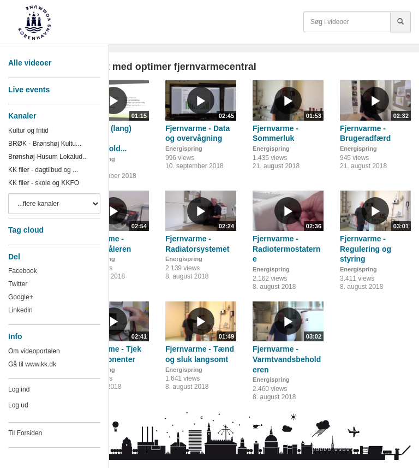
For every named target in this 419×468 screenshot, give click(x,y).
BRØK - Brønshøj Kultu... (44, 143)
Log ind (18, 389)
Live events (29, 89)
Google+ (20, 297)
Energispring (183, 148)
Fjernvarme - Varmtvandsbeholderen (287, 359)
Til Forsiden (25, 433)
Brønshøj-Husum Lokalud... (48, 157)
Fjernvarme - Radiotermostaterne (286, 248)
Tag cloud (26, 230)
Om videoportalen (34, 351)
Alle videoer (29, 62)
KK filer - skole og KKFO (43, 183)
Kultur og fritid (28, 130)
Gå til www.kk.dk (32, 364)
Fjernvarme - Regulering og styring (365, 248)
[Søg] (400, 21)
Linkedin (20, 310)
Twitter (17, 284)
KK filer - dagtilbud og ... (43, 170)
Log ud (18, 405)
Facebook (22, 271)
